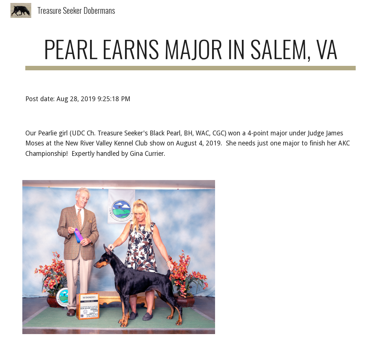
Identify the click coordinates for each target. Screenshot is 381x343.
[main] (190, 52)
